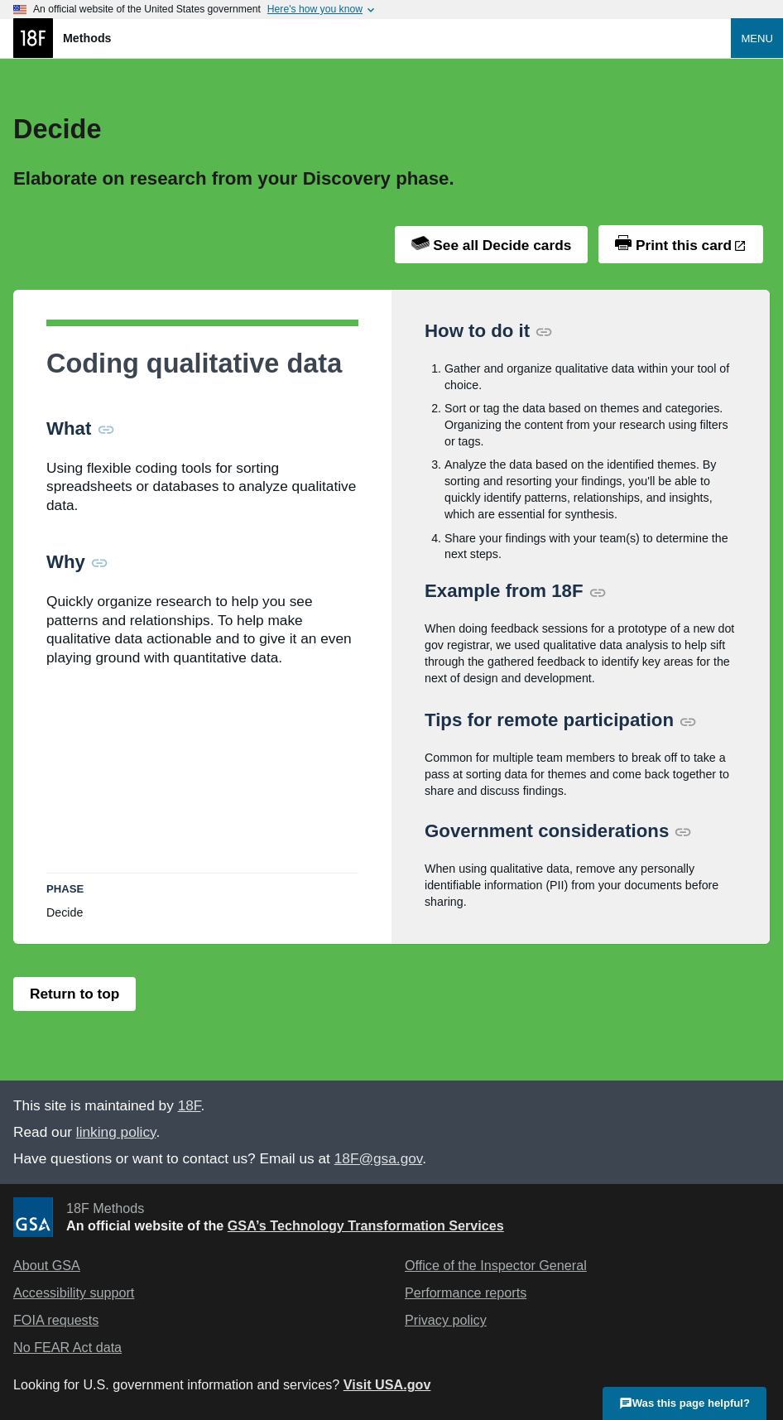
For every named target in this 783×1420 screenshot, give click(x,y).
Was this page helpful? (684, 1402)
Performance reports (465, 1292)
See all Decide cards (491, 244)
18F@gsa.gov (378, 1158)
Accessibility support (73, 1292)
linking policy (116, 1132)
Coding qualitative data (194, 363)
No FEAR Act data (67, 1347)
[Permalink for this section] (106, 428)
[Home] (372, 38)
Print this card (673, 244)
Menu (757, 38)
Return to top (74, 993)
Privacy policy (446, 1319)
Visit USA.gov (387, 1384)
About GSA (46, 1265)
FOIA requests (55, 1319)
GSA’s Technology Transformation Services (366, 1225)
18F (189, 1105)
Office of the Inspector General (496, 1265)
